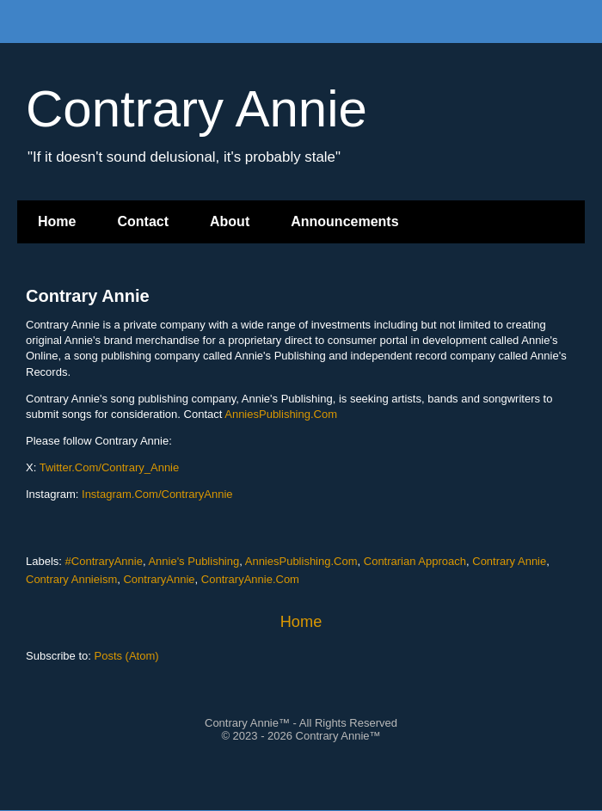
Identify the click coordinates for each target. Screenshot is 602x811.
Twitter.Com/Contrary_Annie (110, 467)
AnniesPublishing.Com (280, 414)
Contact (143, 221)
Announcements (344, 221)
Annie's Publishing (193, 561)
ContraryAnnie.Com (250, 579)
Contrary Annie (88, 295)
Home (57, 221)
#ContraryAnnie (104, 561)
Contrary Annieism (71, 579)
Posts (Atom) (127, 655)
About (229, 221)
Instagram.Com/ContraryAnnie (157, 494)
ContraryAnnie (158, 579)
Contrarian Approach (415, 561)
